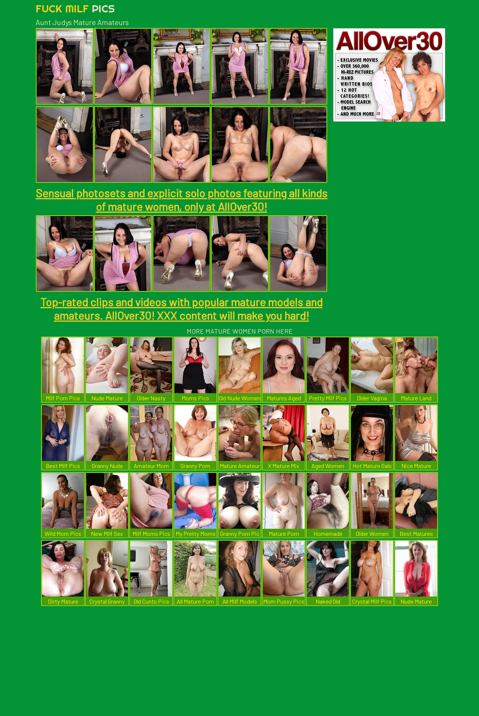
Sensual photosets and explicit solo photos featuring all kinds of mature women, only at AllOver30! (181, 199)
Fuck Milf (75, 8)
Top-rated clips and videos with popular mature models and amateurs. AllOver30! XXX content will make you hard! (181, 308)
